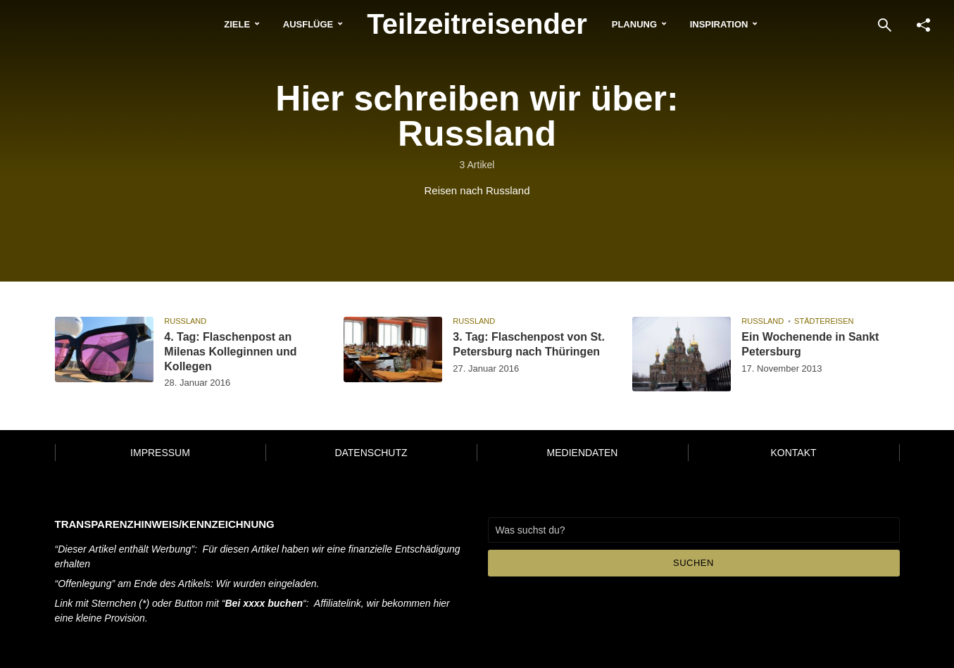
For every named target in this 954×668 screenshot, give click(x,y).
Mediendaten (582, 452)
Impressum (160, 452)
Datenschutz (370, 452)
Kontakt (793, 452)
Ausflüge (308, 24)
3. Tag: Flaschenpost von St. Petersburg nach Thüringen (529, 344)
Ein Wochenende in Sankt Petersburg (810, 344)
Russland (185, 321)
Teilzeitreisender (477, 23)
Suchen (693, 562)
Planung (634, 24)
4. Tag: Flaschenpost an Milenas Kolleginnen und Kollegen (230, 351)
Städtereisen (823, 321)
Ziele (237, 24)
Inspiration (719, 24)
